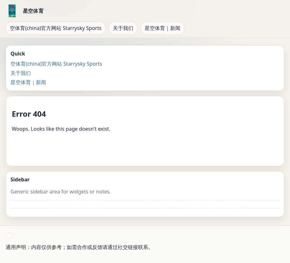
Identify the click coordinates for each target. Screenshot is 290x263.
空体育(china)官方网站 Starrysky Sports (55, 28)
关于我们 (123, 28)
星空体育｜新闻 (162, 28)
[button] (9, 235)
